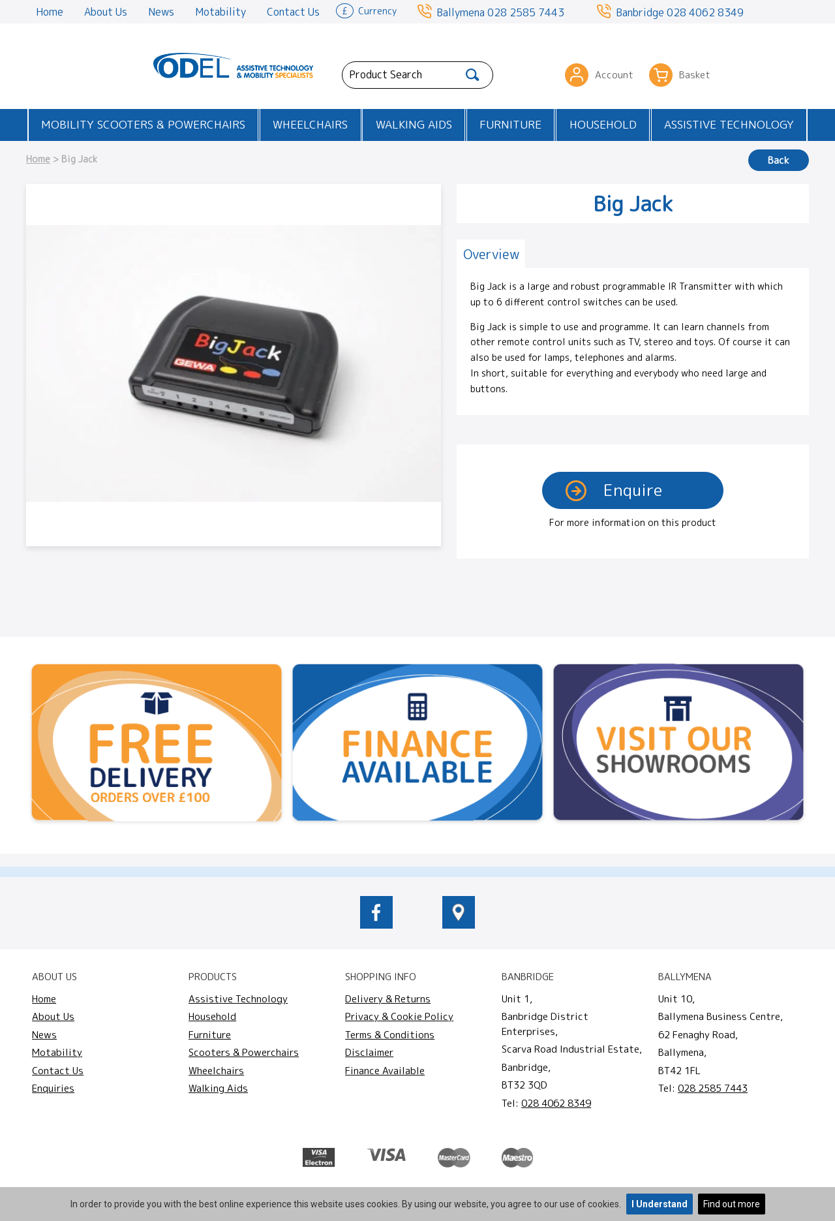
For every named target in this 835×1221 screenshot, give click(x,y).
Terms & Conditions (389, 1035)
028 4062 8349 (705, 12)
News (161, 12)
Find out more (731, 1204)
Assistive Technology (729, 124)
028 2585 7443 (525, 12)
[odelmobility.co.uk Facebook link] (376, 925)
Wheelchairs (310, 124)
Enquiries (53, 1088)
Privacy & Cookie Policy (399, 1016)
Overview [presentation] (491, 254)
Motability (220, 12)
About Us (105, 12)
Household (603, 124)
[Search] (472, 75)
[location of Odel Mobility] (458, 925)
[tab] (491, 254)
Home (49, 12)
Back (778, 160)
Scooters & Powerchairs (244, 1052)
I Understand (659, 1204)
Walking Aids (414, 124)
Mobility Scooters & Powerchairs (143, 124)
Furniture (510, 124)
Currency (366, 9)
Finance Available (385, 1070)
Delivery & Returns (388, 999)
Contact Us (293, 12)
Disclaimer (369, 1052)
